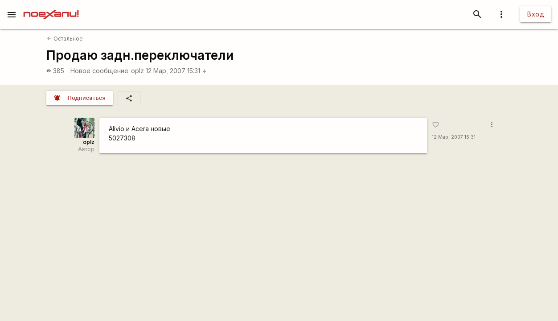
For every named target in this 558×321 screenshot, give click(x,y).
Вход (535, 14)
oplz (137, 70)
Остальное (64, 38)
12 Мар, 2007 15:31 (176, 70)
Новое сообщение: (100, 70)
